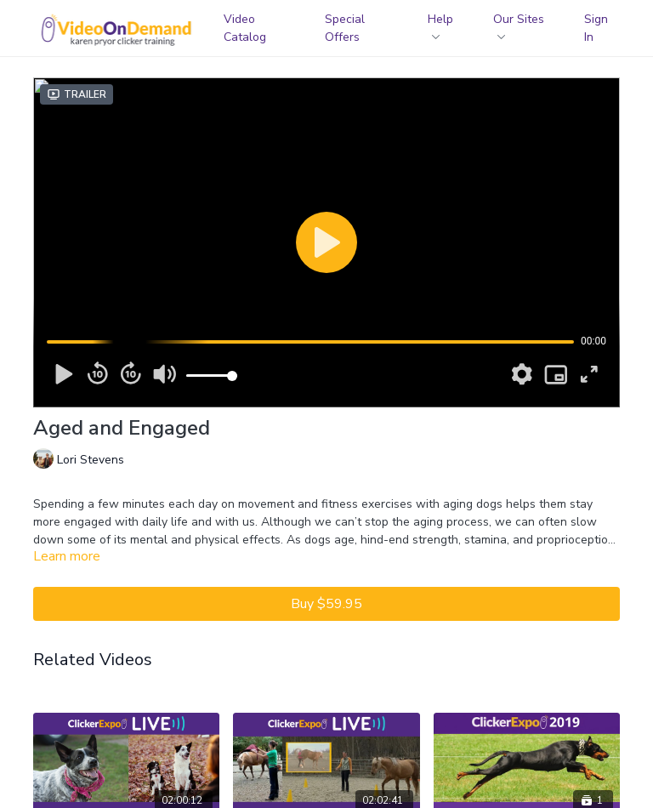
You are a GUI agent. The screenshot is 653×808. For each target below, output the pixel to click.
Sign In (596, 28)
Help (440, 25)
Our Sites (518, 25)
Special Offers (345, 28)
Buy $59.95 (326, 604)
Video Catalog (245, 28)
